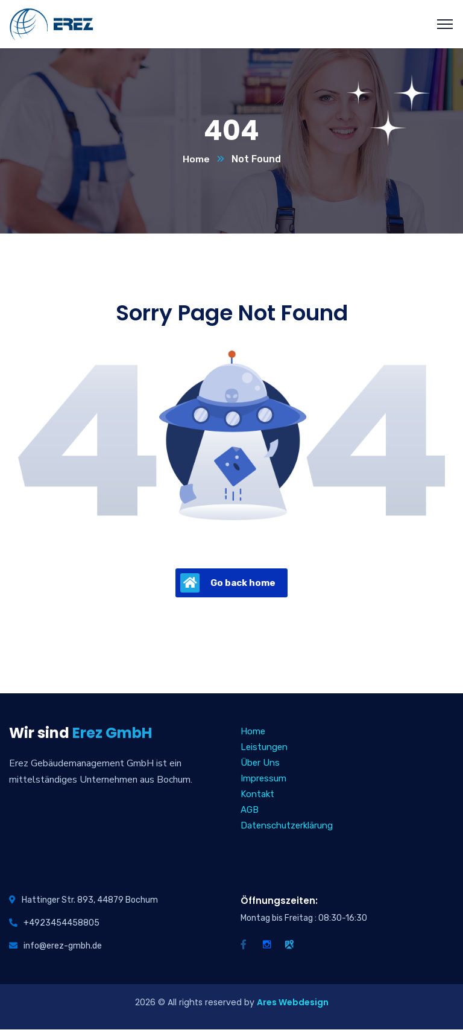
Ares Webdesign (293, 1003)
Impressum (263, 779)
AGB (250, 810)
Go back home (228, 583)
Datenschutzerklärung (287, 826)
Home (196, 159)
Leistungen (264, 747)
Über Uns (260, 763)
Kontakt (257, 794)
